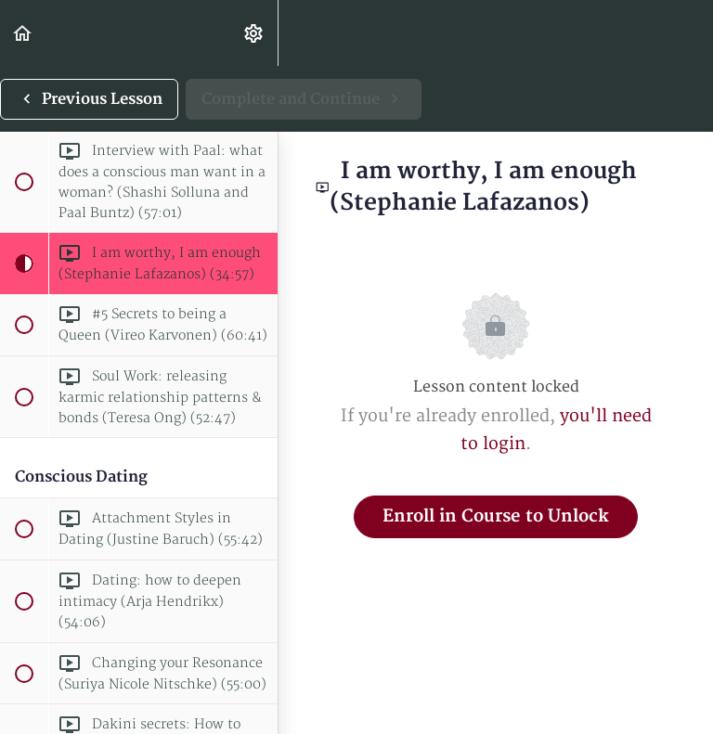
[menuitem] (254, 33)
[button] (23, 33)
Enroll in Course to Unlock (495, 516)
